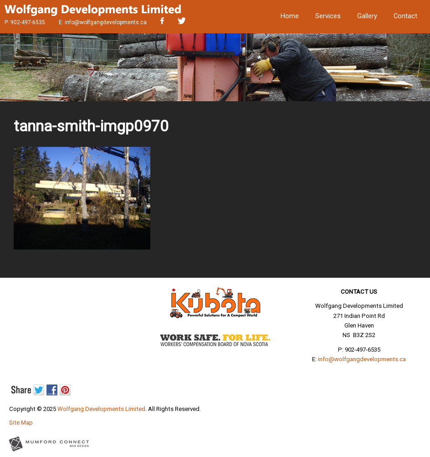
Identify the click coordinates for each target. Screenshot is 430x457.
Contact (405, 16)
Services (328, 16)
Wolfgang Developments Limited (101, 408)
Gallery (367, 16)
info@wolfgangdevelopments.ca (106, 22)
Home (290, 16)
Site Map (21, 422)
